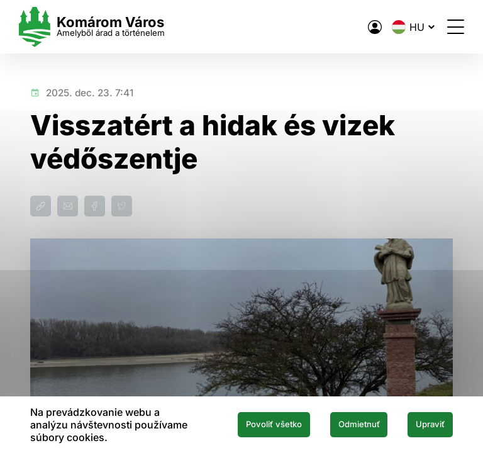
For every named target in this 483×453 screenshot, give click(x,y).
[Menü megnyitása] (444, 27)
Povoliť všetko (249, 424)
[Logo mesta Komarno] (103, 26)
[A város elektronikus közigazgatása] (363, 27)
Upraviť (425, 424)
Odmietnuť (345, 424)
